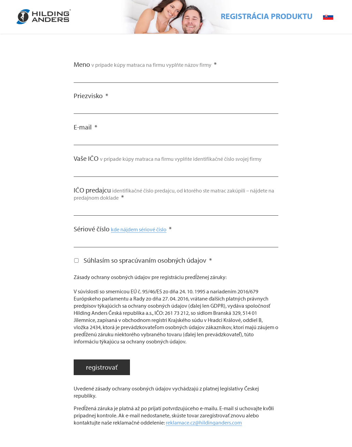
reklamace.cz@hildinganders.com (204, 422)
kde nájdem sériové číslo (138, 229)
